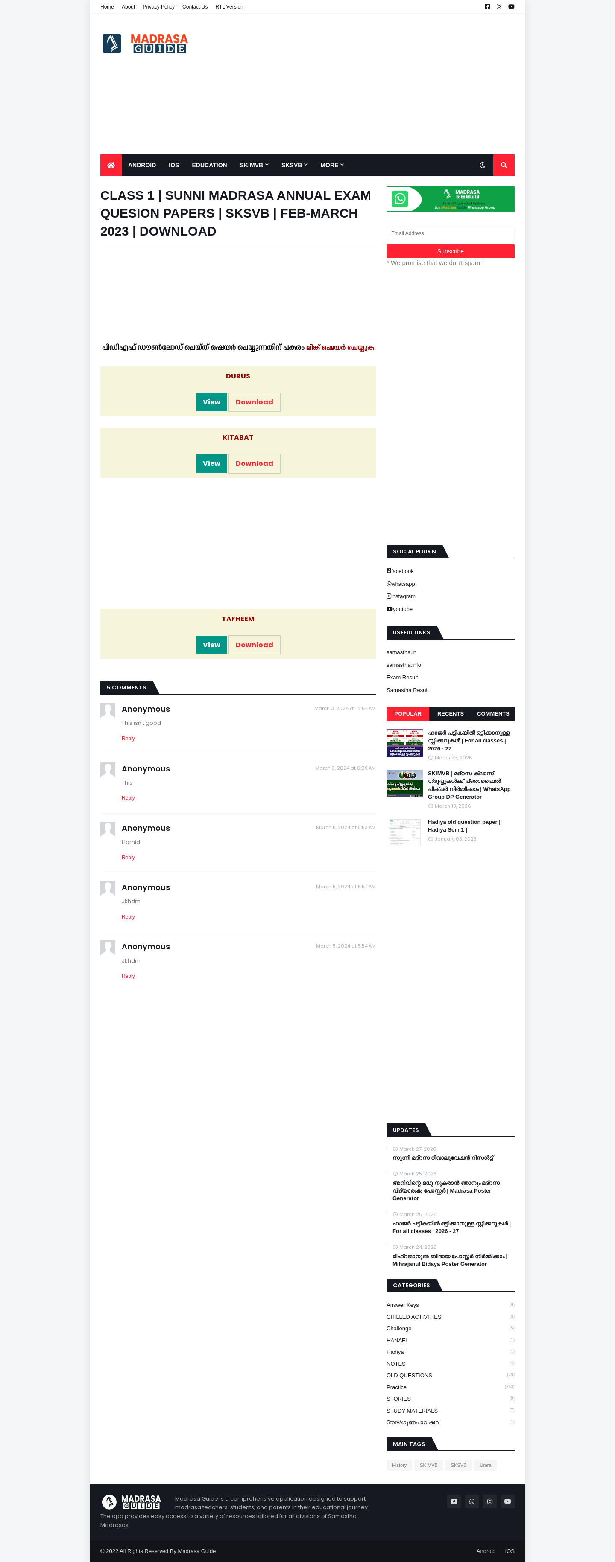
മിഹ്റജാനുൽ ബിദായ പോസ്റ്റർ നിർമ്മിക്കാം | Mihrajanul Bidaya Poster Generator (449, 1260)
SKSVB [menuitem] (291, 165)
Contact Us (195, 7)
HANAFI (451, 1340)
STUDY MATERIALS (451, 1410)
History (399, 1465)
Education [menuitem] (209, 165)
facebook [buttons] (402, 571)
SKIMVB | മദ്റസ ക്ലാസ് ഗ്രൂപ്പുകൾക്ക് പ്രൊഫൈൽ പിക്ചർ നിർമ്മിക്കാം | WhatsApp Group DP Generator (469, 785)
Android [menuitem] (142, 165)
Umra (486, 1465)
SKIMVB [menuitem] (251, 165)
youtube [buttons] (403, 609)
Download (254, 402)
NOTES (451, 1363)
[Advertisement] (359, 84)
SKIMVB (429, 1465)
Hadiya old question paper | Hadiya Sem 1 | (464, 826)
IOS (510, 1551)
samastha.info (404, 665)
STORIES (451, 1398)
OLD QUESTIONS (451, 1375)
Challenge (451, 1328)
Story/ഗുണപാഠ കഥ (451, 1422)
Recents (450, 713)
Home (107, 7)
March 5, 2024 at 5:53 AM (346, 827)
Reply (128, 739)
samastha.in (401, 652)
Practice (451, 1387)
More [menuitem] (329, 165)
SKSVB (459, 1465)
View (211, 402)
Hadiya (451, 1351)
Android (486, 1551)
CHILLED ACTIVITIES (451, 1316)
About (128, 7)
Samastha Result (408, 690)
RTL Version (229, 7)
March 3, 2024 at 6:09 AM (345, 768)
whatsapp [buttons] (403, 584)
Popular (408, 713)
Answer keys (451, 1304)
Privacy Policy (159, 7)
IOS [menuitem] (174, 165)
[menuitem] (111, 165)
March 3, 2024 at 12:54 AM (345, 708)
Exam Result (402, 677)
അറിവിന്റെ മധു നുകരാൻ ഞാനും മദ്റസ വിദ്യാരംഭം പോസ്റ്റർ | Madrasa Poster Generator (446, 1190)
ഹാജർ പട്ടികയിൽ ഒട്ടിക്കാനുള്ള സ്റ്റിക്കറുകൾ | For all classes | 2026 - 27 (469, 740)
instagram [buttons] (403, 596)
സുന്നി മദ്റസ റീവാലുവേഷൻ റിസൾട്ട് (442, 1158)
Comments (493, 713)
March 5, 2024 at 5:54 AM (346, 886)
